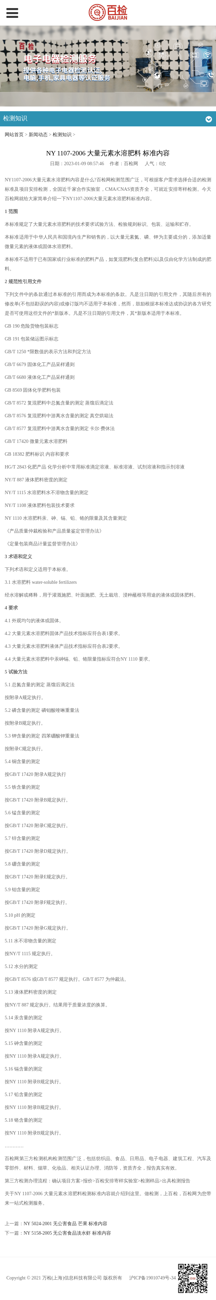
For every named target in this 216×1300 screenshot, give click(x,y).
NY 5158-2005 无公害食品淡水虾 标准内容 (67, 1233)
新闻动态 (38, 134)
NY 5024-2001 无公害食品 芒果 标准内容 (65, 1223)
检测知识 (62, 134)
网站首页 (14, 134)
